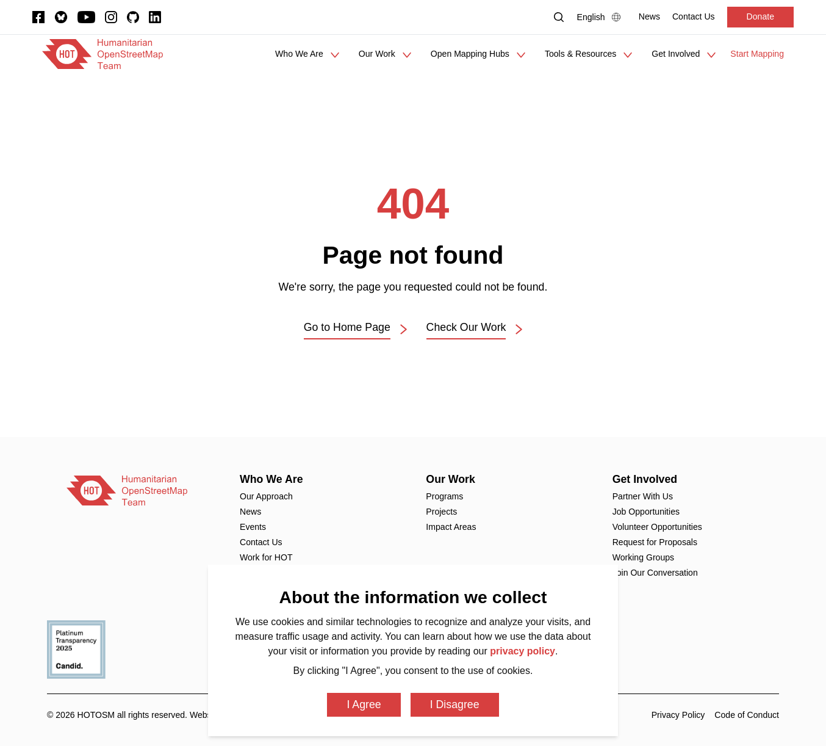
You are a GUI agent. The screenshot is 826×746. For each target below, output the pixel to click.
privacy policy (522, 651)
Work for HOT (266, 557)
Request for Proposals (654, 542)
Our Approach (266, 496)
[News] (649, 16)
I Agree (364, 704)
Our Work (450, 479)
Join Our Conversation (655, 573)
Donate (760, 16)
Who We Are (271, 479)
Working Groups (643, 557)
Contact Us (261, 542)
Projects (441, 511)
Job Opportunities (646, 511)
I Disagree (454, 704)
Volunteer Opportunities (657, 527)
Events (253, 527)
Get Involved (645, 479)
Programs (444, 496)
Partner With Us (642, 496)
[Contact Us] (693, 16)
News (250, 511)
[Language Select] (602, 17)
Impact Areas (451, 527)
